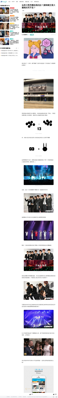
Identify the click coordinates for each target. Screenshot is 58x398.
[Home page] (4, 2)
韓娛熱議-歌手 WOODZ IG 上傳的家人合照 (10, 50)
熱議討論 (27, 1)
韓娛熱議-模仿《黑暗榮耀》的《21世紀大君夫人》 (10, 53)
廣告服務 (24, 396)
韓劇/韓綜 (21, 1)
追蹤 (32, 34)
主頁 (9, 1)
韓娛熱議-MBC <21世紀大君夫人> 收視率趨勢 (10, 55)
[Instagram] (56, 397)
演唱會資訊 (36, 1)
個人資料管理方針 (14, 396)
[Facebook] (53, 397)
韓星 (17, 1)
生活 (32, 1)
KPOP (13, 1)
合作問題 (20, 396)
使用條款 (8, 396)
